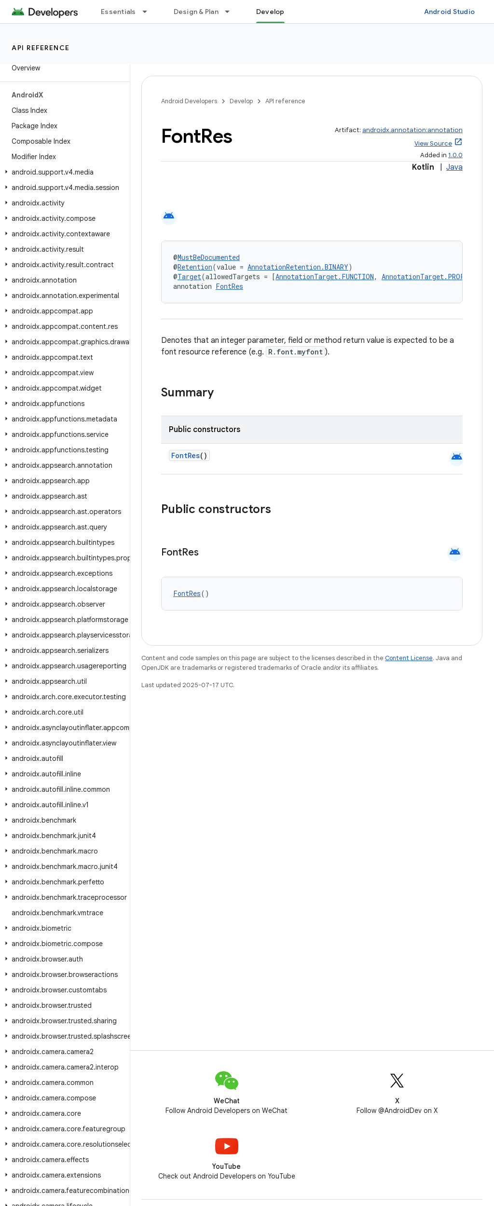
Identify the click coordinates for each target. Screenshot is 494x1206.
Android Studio (449, 11)
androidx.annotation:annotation (412, 130)
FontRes (229, 286)
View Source (433, 143)
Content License (409, 658)
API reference (41, 47)
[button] (63, 172)
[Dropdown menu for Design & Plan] (232, 11)
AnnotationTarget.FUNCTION (324, 276)
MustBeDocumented (209, 257)
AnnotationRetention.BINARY (297, 266)
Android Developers (189, 101)
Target (189, 276)
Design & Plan (196, 11)
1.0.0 (455, 155)
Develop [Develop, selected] (270, 11)
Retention (195, 266)
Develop (241, 101)
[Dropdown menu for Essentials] (149, 11)
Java (454, 167)
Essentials (118, 11)
